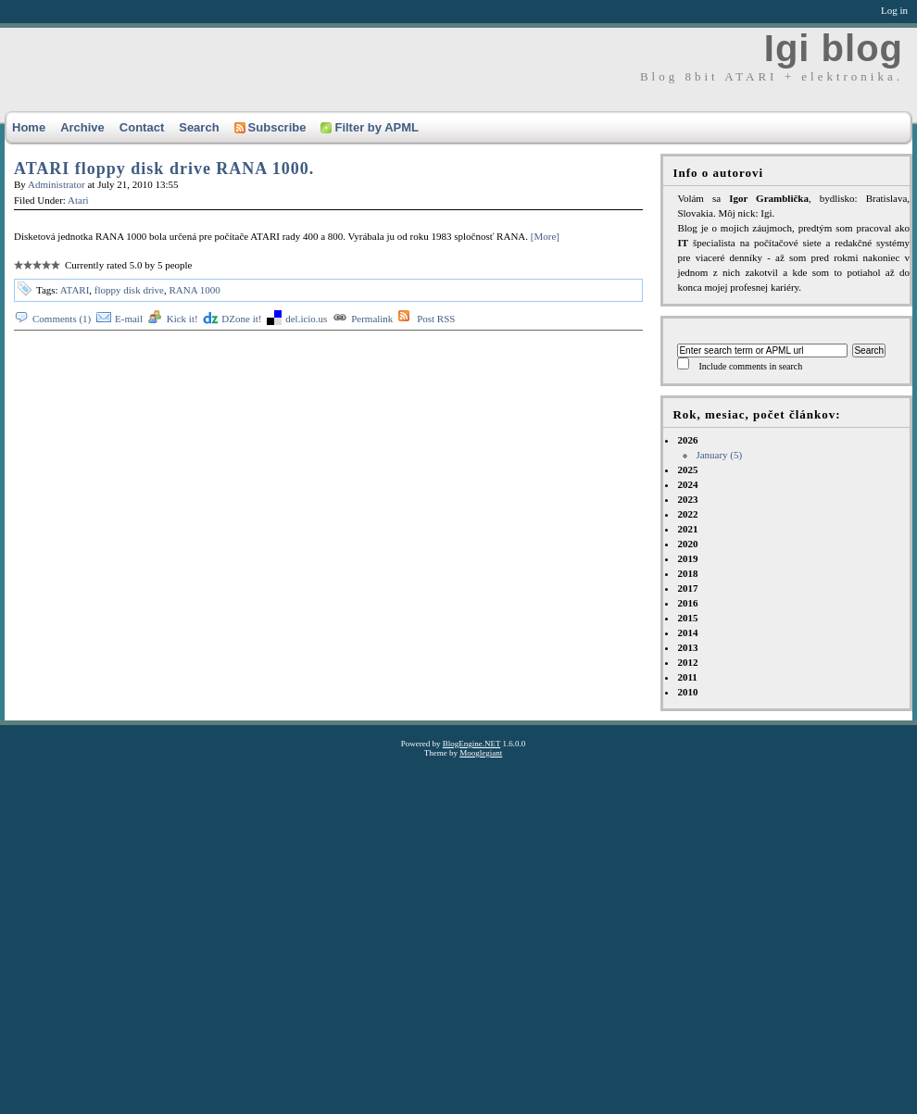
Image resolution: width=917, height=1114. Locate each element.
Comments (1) (61, 318)
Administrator (56, 184)
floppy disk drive (129, 289)
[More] (545, 236)
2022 (687, 513)
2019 (687, 558)
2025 (687, 469)
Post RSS (436, 318)
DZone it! (241, 318)
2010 (687, 691)
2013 (687, 647)
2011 (687, 676)
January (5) (719, 454)
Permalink (372, 318)
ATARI (75, 289)
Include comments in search (750, 366)
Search (199, 127)
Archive (82, 127)
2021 (687, 528)
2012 (687, 662)
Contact (141, 127)
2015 (687, 617)
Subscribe (270, 127)
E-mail (129, 318)
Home (28, 127)
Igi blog (833, 48)
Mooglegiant (480, 752)
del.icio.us (306, 318)
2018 (687, 573)
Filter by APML (369, 127)
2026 (793, 448)
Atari (78, 200)
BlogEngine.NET (472, 743)
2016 (687, 602)
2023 (687, 499)
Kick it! (182, 318)
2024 (687, 484)
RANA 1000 (195, 289)
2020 (687, 543)
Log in (894, 10)
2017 (687, 588)
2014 (687, 632)
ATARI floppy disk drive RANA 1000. (164, 168)
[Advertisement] (173, 931)
